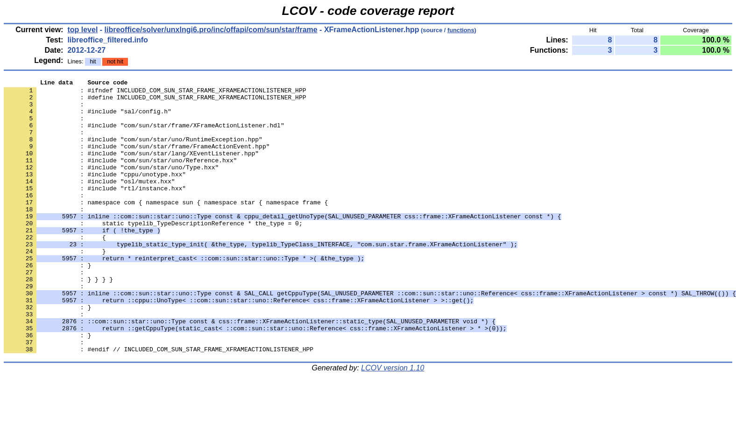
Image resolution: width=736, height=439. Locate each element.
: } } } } (58, 319)
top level (82, 30)
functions (460, 30)
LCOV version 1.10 (392, 422)
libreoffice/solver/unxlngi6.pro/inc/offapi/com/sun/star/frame (211, 30)
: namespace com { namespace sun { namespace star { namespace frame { (166, 227)
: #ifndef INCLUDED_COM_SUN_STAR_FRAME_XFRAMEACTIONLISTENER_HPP (155, 93)
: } (47, 353)
